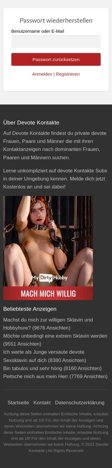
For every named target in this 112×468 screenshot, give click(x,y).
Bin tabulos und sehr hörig (32, 368)
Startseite (18, 402)
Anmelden (42, 74)
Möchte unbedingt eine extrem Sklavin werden (55, 336)
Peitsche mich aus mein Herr (35, 376)
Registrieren (68, 74)
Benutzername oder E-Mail (56, 38)
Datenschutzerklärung (79, 402)
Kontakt (42, 402)
